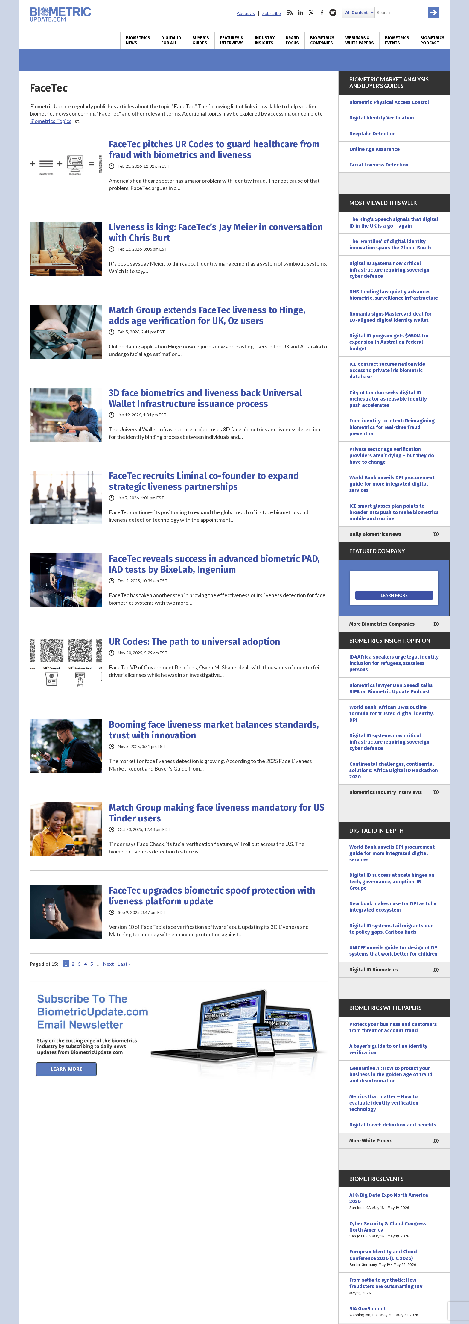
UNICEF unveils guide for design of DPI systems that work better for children (394, 950)
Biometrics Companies (322, 40)
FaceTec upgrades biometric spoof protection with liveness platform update (212, 896)
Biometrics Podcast (432, 40)
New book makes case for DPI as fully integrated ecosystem (392, 906)
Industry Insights (265, 40)
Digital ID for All (171, 40)
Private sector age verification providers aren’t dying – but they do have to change (391, 455)
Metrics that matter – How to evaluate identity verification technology (383, 1103)
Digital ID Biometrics (373, 970)
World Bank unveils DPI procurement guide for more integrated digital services (392, 484)
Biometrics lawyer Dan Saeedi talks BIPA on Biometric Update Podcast (391, 688)
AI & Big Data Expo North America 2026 (394, 1201)
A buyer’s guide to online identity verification (388, 1049)
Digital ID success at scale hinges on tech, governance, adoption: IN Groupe (391, 881)
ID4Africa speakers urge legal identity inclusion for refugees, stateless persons (394, 663)
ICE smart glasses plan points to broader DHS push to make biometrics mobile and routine (393, 512)
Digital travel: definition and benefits (392, 1125)
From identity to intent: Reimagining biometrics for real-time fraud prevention (392, 427)
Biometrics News (138, 40)
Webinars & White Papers (359, 40)
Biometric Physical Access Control (389, 102)
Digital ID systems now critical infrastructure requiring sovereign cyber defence (389, 269)
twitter (311, 12)
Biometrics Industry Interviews (385, 792)
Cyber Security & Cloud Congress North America (394, 1230)
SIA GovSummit (394, 1311)
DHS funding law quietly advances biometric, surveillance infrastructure (393, 295)
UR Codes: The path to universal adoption (194, 641)
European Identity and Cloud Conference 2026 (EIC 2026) (394, 1258)
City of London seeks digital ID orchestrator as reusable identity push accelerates (388, 399)
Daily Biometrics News (375, 534)
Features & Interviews (232, 40)
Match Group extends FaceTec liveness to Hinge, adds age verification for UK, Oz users (207, 315)
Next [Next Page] (108, 964)
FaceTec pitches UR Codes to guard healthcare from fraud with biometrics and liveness (214, 149)
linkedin (300, 12)
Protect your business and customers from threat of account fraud (393, 1027)
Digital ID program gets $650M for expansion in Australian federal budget (389, 342)
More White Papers (370, 1141)
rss (289, 12)
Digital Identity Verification (381, 118)
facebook (322, 12)
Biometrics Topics (50, 121)
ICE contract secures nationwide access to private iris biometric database (387, 370)
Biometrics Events (397, 40)
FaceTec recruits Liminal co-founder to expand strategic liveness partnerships (204, 481)
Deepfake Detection (372, 134)
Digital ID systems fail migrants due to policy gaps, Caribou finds (391, 929)
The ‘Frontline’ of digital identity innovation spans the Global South (390, 244)
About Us (246, 13)
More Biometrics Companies (382, 624)
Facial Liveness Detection (379, 165)
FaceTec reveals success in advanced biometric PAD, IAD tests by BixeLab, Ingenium (214, 564)
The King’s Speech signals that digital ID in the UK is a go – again (393, 222)
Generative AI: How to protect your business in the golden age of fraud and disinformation (391, 1074)
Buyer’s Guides (200, 40)
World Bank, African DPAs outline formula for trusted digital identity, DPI (391, 713)
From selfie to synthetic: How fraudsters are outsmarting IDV (394, 1286)
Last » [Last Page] (124, 964)
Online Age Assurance (374, 149)
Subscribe (271, 13)
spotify (333, 12)
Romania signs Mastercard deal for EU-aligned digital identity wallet (390, 317)
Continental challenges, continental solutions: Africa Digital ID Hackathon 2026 (393, 770)
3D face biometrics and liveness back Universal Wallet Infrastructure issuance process (205, 398)
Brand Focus (292, 40)
